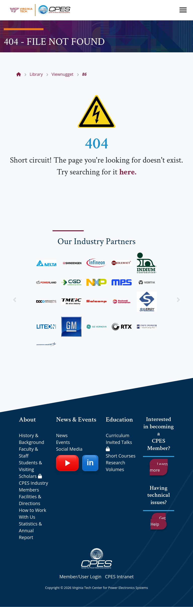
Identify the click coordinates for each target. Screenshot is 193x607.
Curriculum (117, 435)
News (62, 435)
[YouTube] (67, 463)
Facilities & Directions (30, 500)
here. (127, 172)
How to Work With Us (32, 513)
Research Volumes (115, 466)
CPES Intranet (119, 577)
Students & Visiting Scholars (30, 469)
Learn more (159, 467)
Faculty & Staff (28, 452)
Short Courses (120, 456)
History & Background (31, 438)
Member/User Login (80, 577)
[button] (14, 300)
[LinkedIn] (90, 463)
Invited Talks (119, 445)
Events (63, 442)
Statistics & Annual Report (30, 530)
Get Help (158, 521)
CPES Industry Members (33, 486)
